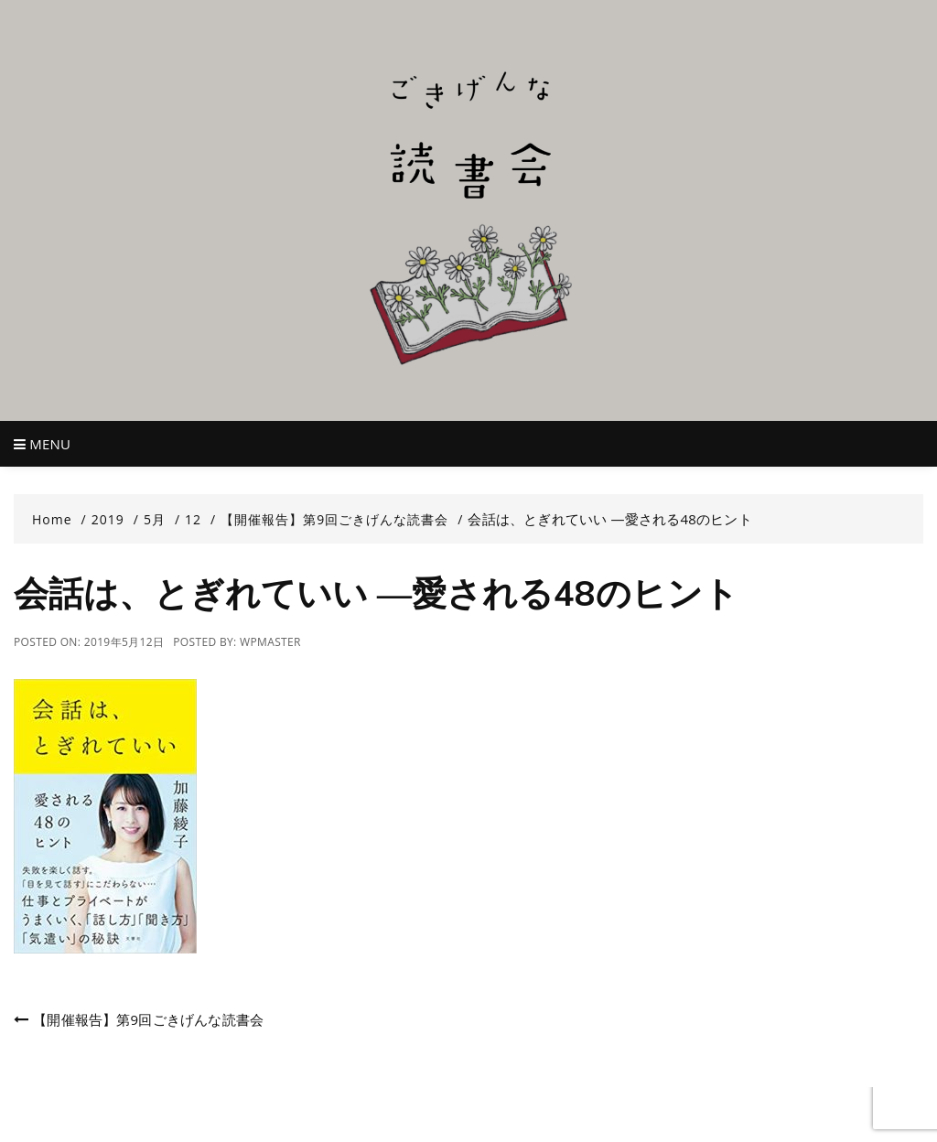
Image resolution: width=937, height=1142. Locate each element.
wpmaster (270, 642)
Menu (42, 444)
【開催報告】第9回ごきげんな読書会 (148, 1019)
